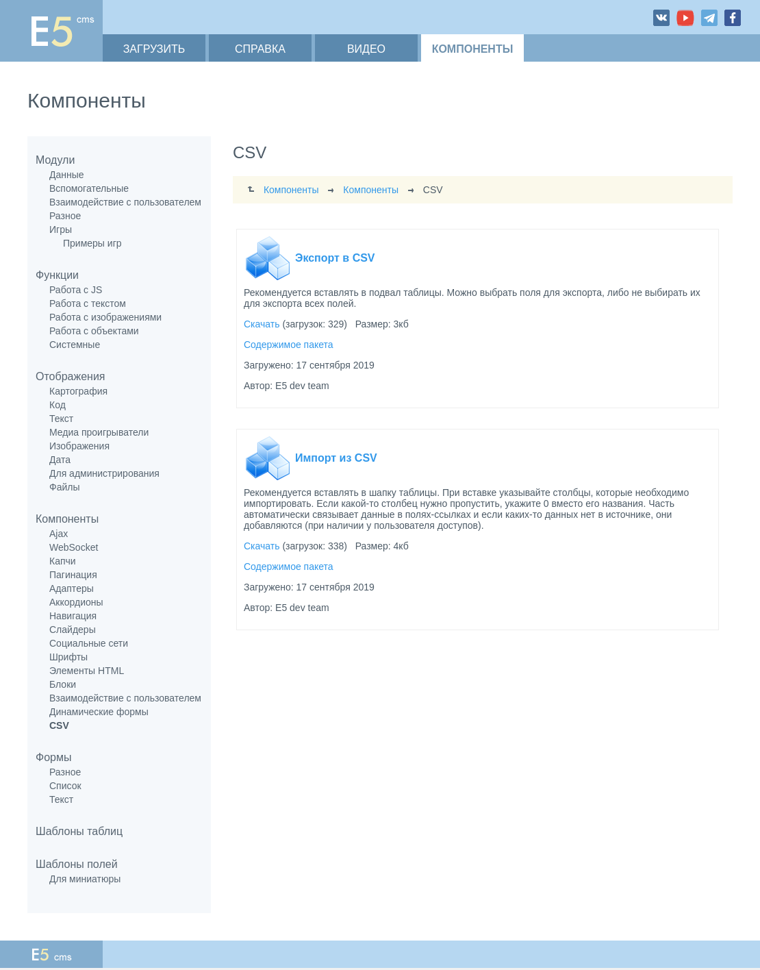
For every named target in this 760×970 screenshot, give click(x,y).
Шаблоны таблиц (79, 831)
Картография (78, 391)
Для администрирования (104, 473)
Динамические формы (99, 711)
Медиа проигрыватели (99, 432)
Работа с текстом (87, 303)
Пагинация (73, 574)
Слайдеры (72, 629)
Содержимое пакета (288, 344)
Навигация (73, 615)
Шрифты (68, 656)
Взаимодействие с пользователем (125, 202)
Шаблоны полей (77, 864)
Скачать (262, 324)
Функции (57, 275)
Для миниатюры (85, 878)
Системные (74, 344)
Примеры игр (92, 243)
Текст (61, 418)
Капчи (62, 561)
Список (65, 785)
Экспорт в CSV (335, 258)
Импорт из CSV (336, 458)
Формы (53, 757)
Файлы (64, 487)
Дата (60, 459)
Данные (66, 174)
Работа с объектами (94, 330)
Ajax (58, 533)
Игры (60, 229)
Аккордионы (76, 602)
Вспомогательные (89, 188)
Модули (55, 160)
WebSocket (73, 547)
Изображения (79, 445)
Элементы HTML (86, 670)
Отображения (70, 376)
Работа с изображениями (105, 317)
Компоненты (67, 519)
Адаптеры (71, 588)
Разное (65, 215)
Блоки (62, 684)
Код (57, 404)
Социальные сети (88, 643)
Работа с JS (75, 289)
